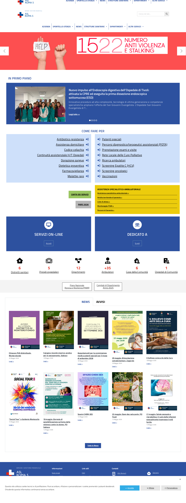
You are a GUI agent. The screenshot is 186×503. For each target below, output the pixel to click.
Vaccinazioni (109, 176)
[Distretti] (149, 473)
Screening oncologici (114, 171)
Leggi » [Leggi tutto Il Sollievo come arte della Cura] (148, 363)
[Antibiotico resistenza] (87, 139)
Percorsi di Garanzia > (105, 210)
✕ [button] (180, 479)
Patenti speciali (111, 139)
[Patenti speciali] (98, 139)
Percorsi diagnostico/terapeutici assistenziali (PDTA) (134, 144)
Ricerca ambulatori (113, 160)
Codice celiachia (74, 150)
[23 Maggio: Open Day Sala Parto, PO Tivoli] (127, 391)
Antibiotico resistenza (70, 139)
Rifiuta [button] (150, 488)
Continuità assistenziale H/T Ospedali (60, 155)
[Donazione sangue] (87, 160)
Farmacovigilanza (73, 171)
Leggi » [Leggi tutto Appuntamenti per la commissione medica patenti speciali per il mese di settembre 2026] (80, 364)
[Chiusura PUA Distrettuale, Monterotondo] (24, 330)
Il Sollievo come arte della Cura (159, 357)
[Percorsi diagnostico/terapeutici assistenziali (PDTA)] (98, 144)
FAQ (83, 473)
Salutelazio (157, 2)
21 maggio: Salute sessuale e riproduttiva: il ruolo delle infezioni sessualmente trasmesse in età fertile (161, 418)
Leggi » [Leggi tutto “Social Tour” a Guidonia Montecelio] (11, 425)
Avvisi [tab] (100, 302)
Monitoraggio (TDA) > (105, 206)
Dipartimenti (118, 26)
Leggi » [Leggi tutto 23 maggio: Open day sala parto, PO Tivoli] (114, 422)
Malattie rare (76, 176)
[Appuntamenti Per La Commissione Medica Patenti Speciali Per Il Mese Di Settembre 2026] (93, 330)
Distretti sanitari (19, 272)
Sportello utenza (63, 26)
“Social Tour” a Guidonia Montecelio (24, 419)
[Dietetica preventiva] (87, 165)
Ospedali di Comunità (166, 272)
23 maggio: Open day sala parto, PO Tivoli (127, 415)
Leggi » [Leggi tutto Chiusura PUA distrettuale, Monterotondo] (11, 361)
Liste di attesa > (103, 201)
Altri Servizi (136, 26)
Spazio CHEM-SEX (85, 414)
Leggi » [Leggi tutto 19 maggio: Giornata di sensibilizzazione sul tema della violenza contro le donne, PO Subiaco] (45, 433)
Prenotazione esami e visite (119, 150)
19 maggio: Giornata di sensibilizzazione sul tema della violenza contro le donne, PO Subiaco (56, 423)
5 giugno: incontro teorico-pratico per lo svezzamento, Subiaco (57, 354)
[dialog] (93, 489)
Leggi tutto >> (74, 114)
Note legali (56, 473)
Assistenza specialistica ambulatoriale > (113, 193)
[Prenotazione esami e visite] (98, 149)
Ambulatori (108, 272)
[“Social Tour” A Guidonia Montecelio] (24, 393)
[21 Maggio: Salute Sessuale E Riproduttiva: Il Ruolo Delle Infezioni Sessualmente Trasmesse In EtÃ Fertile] (161, 391)
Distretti (156, 472)
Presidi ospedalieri (49, 272)
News (79, 26)
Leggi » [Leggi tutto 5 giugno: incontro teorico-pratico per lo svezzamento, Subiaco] (45, 361)
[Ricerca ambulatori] (98, 160)
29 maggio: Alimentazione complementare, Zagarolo (123, 359)
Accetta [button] (130, 488)
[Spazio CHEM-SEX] (93, 391)
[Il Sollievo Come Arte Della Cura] (161, 332)
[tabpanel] (93, 379)
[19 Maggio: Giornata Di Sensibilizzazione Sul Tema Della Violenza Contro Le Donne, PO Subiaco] (58, 393)
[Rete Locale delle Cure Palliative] (98, 155)
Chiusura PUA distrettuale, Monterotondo (20, 354)
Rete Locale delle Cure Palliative (122, 155)
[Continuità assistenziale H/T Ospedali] (87, 155)
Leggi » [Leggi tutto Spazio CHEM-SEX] (80, 420)
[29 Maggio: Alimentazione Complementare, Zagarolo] (127, 332)
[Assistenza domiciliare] (87, 144)
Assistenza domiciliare (70, 144)
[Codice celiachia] (87, 149)
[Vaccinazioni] (98, 176)
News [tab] (86, 302)
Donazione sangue (72, 160)
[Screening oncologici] (98, 171)
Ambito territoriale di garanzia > (109, 197)
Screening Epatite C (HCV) (118, 165)
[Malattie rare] (87, 176)
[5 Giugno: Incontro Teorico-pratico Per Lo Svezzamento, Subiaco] (58, 330)
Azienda (46, 26)
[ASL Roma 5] (114, 474)
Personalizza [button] (171, 488)
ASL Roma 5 (122, 473)
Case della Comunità (137, 272)
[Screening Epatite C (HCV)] (98, 165)
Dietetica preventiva (71, 165)
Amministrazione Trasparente (36, 2)
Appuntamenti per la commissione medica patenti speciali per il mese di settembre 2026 (92, 356)
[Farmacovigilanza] (87, 171)
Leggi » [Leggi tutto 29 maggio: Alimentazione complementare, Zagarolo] (114, 366)
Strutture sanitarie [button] (95, 26)
